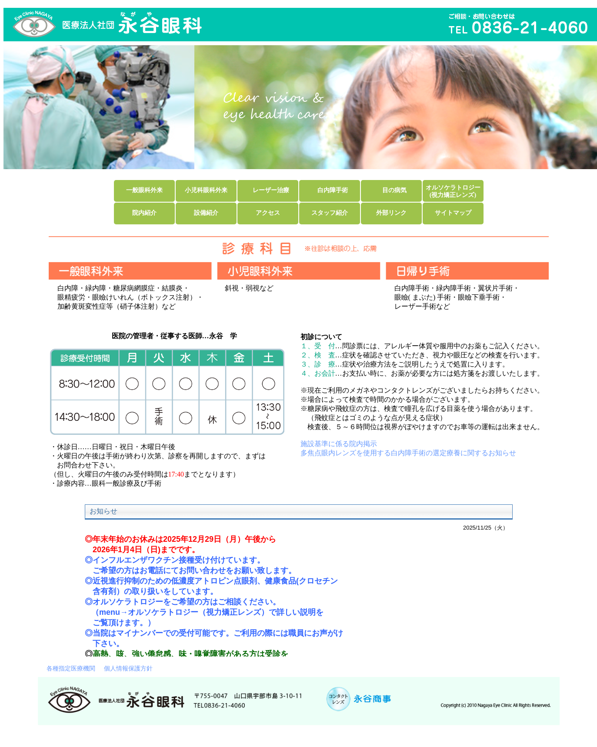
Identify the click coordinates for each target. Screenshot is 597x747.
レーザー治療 (271, 190)
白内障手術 (332, 190)
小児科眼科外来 (206, 190)
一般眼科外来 (144, 190)
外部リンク (391, 212)
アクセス (268, 212)
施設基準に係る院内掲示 (338, 443)
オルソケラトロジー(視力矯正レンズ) (453, 191)
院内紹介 (144, 212)
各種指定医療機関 (71, 668)
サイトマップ (453, 212)
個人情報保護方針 (128, 668)
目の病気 (394, 190)
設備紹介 (206, 212)
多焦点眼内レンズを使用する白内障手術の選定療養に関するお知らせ (408, 453)
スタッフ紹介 (329, 212)
